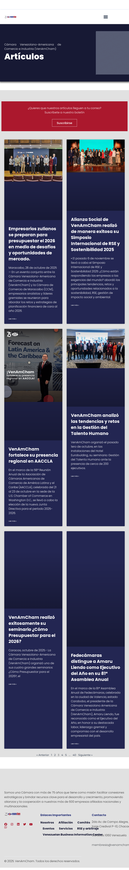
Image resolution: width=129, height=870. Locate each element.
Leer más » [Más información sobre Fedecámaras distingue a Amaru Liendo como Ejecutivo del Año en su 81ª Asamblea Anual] (75, 744)
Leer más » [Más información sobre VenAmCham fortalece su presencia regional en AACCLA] (13, 521)
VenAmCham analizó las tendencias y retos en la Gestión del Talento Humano (95, 424)
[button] (105, 16)
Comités (83, 822)
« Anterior (42, 755)
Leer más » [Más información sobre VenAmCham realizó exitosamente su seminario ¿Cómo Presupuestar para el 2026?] (13, 684)
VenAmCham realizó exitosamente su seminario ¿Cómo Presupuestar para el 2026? (32, 629)
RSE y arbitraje (88, 829)
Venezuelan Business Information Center (73, 835)
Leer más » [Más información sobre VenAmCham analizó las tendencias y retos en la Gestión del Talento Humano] (75, 476)
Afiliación (65, 822)
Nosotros (47, 822)
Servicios (66, 829)
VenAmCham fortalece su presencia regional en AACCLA (33, 455)
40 (74, 755)
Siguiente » (85, 755)
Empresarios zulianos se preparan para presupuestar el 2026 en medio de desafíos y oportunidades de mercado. (32, 244)
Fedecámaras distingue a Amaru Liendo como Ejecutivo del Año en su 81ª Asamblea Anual (95, 667)
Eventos (48, 829)
